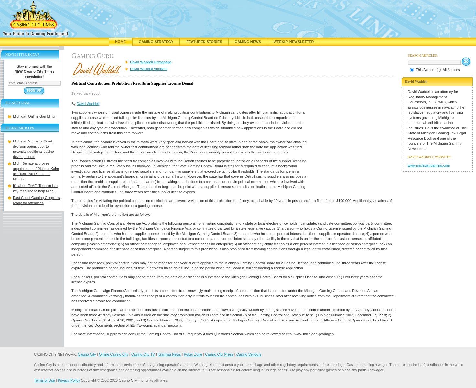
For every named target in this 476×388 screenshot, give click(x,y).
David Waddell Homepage (150, 62)
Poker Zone (193, 354)
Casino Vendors (249, 354)
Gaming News (248, 42)
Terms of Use (44, 380)
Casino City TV (143, 354)
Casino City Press (219, 354)
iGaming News (169, 354)
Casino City (87, 354)
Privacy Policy (69, 380)
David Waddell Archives (148, 69)
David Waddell (88, 104)
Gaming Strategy (156, 42)
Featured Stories (204, 42)
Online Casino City (113, 354)
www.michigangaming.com (429, 165)
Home (120, 42)
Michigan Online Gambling (34, 116)
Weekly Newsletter (294, 42)
